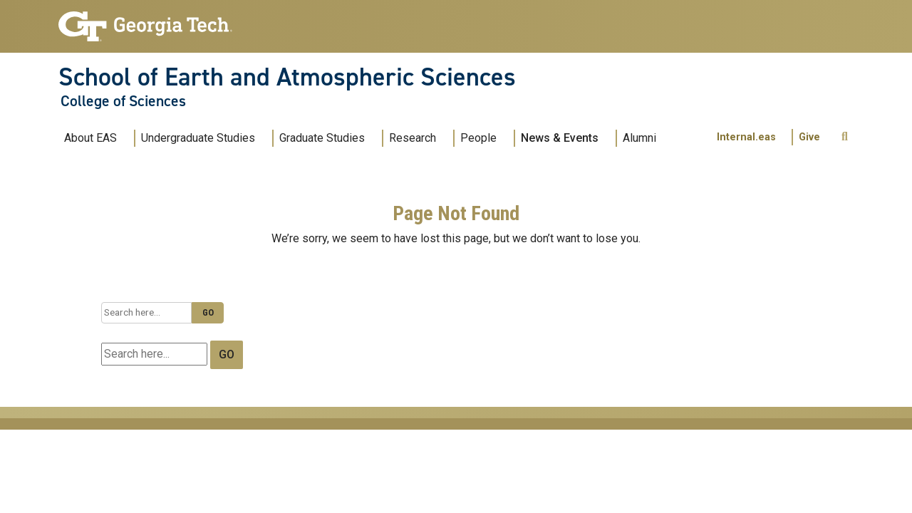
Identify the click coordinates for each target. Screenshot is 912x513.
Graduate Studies (322, 138)
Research (412, 138)
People (478, 138)
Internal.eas (746, 137)
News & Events (559, 138)
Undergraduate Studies (198, 138)
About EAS (90, 138)
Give (809, 137)
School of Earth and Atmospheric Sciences (287, 77)
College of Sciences (123, 101)
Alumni (639, 138)
